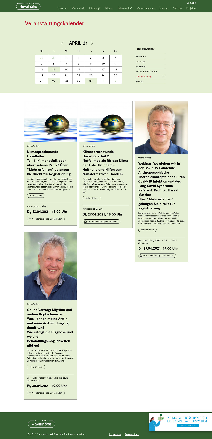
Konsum (164, 8)
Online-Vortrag (144, 76)
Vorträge (140, 61)
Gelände (177, 8)
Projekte (191, 8)
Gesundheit (78, 8)
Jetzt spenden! (188, 425)
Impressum (115, 434)
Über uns (63, 8)
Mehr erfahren (36, 195)
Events (139, 81)
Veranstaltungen (146, 8)
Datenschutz (132, 434)
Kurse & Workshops (146, 71)
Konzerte (140, 66)
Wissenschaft (125, 8)
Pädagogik (95, 8)
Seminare (141, 56)
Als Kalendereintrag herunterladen (47, 219)
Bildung (109, 8)
